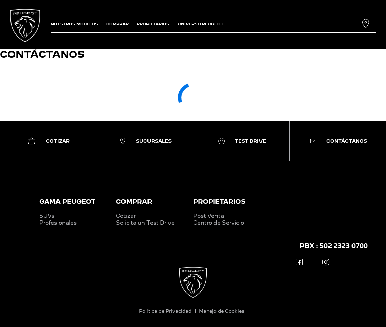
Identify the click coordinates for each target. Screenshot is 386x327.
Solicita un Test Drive (145, 222)
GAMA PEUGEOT (67, 201)
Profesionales (58, 222)
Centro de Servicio (218, 222)
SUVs (46, 216)
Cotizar (126, 216)
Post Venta (208, 216)
